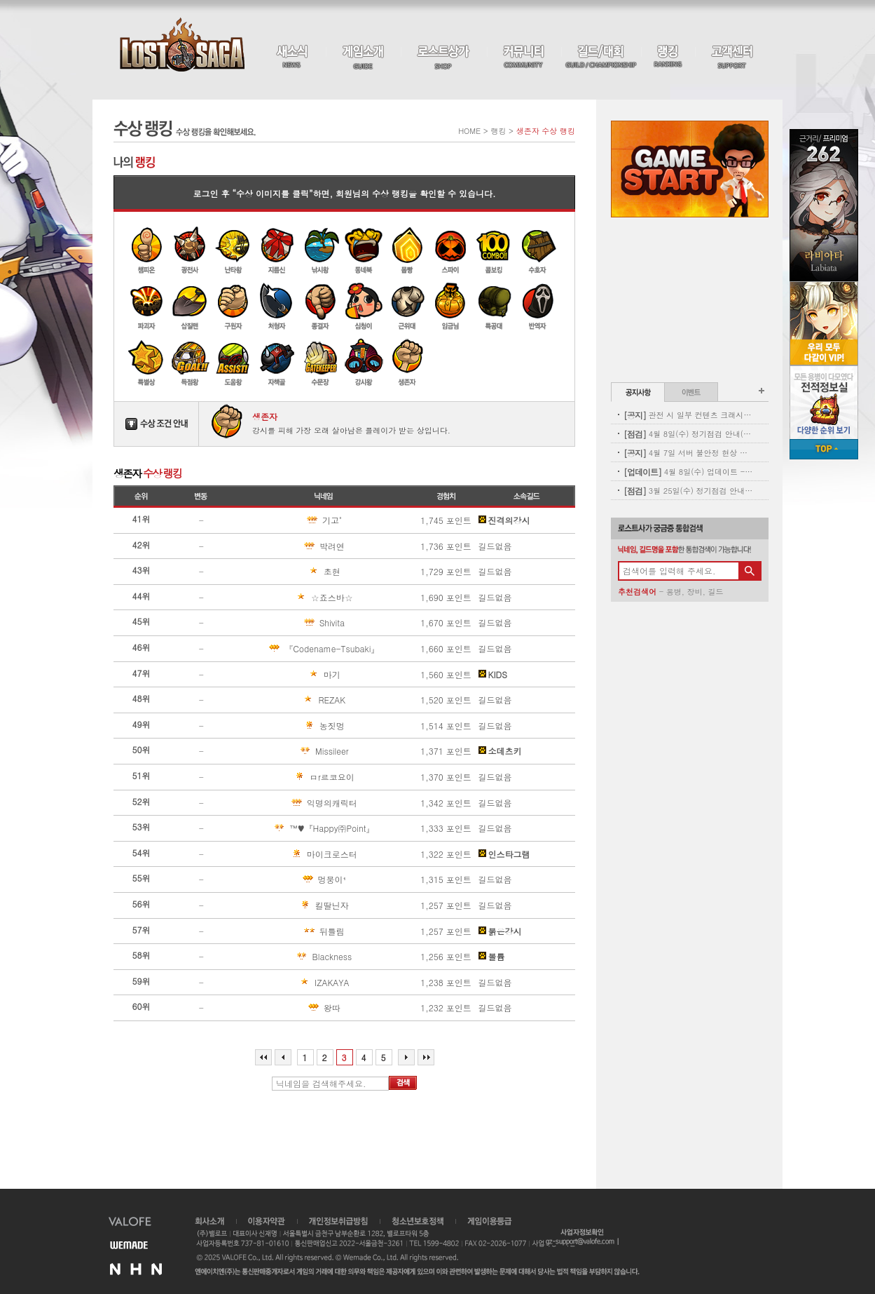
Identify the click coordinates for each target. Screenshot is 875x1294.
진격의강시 (504, 520)
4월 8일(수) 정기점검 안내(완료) (688, 434)
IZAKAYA (294, 982)
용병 (674, 591)
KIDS (492, 674)
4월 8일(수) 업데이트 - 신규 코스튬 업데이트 (688, 472)
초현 (289, 571)
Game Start (690, 169)
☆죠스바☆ (295, 597)
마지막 (426, 1057)
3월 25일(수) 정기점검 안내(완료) (688, 491)
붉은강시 (500, 931)
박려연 (291, 546)
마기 (289, 674)
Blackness (295, 956)
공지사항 (638, 392)
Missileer (293, 751)
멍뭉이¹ (292, 879)
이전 (283, 1057)
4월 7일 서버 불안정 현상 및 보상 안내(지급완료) (688, 453)
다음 (406, 1057)
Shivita (291, 622)
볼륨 (491, 956)
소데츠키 (500, 751)
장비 (695, 591)
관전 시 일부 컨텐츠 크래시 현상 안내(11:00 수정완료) (688, 415)
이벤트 (691, 392)
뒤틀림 (291, 931)
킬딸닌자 (293, 905)
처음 (263, 1057)
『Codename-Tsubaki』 (309, 648)
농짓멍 (291, 726)
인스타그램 (504, 854)
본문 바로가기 (0, 0)
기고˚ (290, 520)
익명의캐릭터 (297, 803)
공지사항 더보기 (761, 390)
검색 (403, 1083)
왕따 (289, 1007)
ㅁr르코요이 (296, 777)
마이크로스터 (297, 854)
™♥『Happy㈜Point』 (306, 828)
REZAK (291, 700)
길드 (715, 591)
